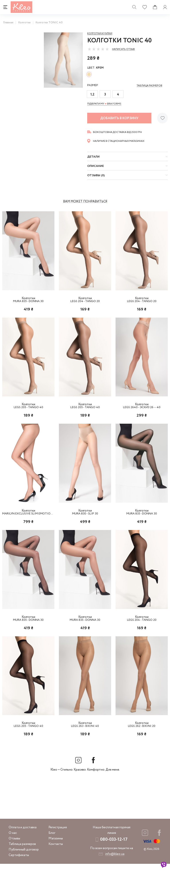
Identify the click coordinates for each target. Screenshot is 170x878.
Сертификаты (19, 869)
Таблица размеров (22, 858)
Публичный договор (24, 863)
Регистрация (57, 841)
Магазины (55, 852)
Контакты (55, 858)
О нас (13, 847)
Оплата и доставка (23, 841)
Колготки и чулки (99, 33)
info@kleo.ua (114, 868)
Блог (51, 847)
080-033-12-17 (114, 853)
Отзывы (14, 852)
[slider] (98, 49)
